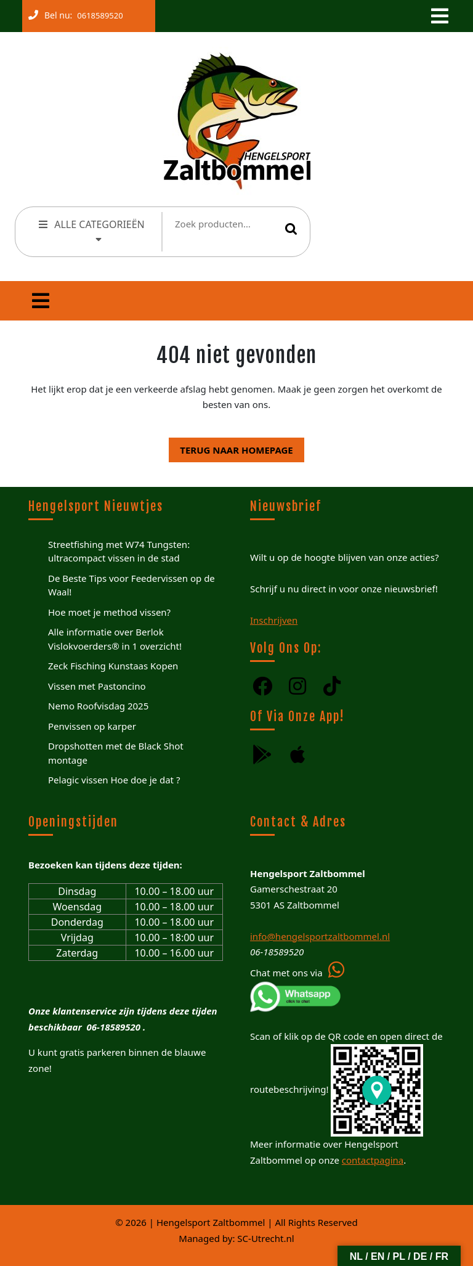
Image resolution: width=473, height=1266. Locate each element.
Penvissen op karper (92, 726)
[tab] (438, 16)
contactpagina (372, 1160)
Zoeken (291, 228)
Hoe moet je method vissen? (109, 612)
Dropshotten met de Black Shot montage (116, 753)
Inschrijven (273, 620)
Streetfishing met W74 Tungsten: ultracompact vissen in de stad (119, 551)
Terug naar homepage (231, 447)
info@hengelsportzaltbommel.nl (320, 936)
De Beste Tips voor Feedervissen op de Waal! (131, 585)
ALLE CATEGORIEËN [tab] (91, 230)
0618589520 (97, 13)
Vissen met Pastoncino (97, 686)
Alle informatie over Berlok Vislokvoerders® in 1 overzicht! (115, 639)
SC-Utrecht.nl (265, 1238)
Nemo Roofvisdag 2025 (98, 706)
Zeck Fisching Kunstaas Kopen (113, 666)
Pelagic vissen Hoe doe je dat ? (114, 780)
